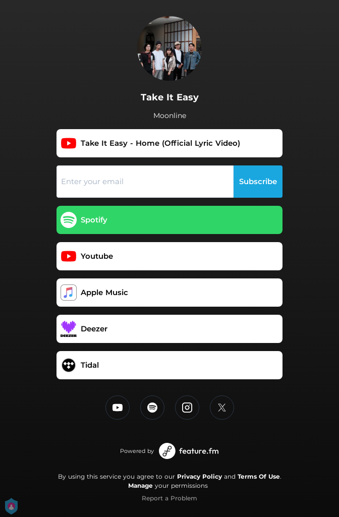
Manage (140, 485)
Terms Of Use (259, 476)
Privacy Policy (199, 476)
